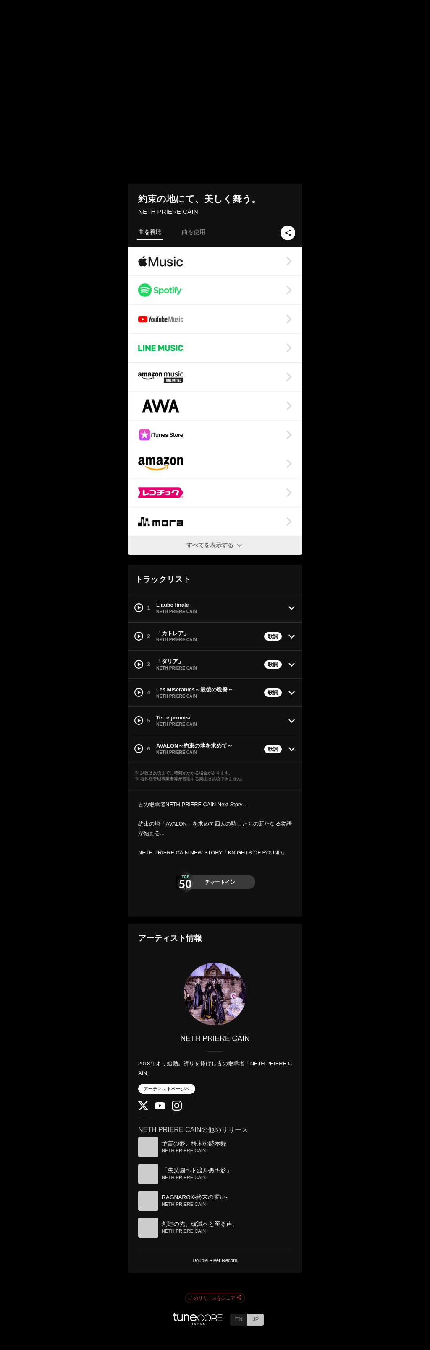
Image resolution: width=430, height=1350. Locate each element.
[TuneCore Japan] (198, 1323)
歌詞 (273, 636)
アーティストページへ (167, 1088)
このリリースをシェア (215, 1298)
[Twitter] (143, 1108)
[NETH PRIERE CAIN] (215, 994)
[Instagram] (177, 1109)
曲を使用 (193, 231)
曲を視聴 (150, 231)
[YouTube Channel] (160, 1107)
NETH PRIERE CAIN (168, 211)
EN (239, 1319)
